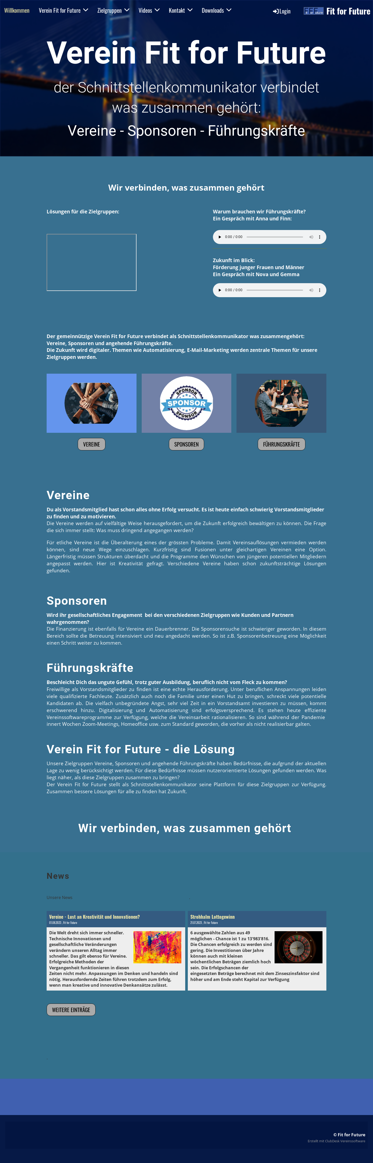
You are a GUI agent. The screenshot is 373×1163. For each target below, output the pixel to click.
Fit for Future (348, 11)
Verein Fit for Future (63, 10)
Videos (149, 10)
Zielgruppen (113, 10)
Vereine (91, 444)
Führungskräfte (281, 444)
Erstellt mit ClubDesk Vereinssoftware (336, 1141)
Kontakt (180, 10)
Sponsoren (186, 444)
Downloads (216, 10)
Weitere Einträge (71, 1010)
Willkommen (17, 10)
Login (281, 11)
